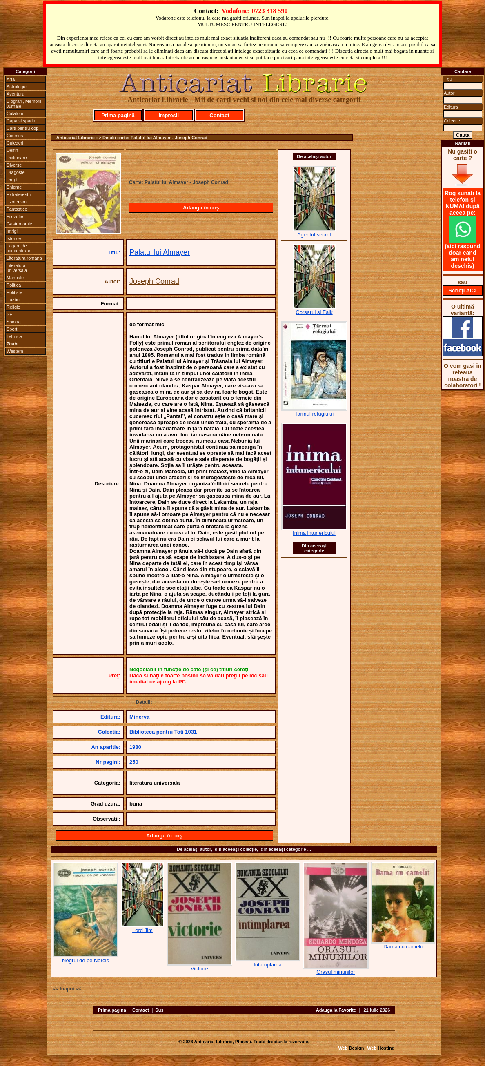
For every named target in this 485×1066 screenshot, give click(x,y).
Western (15, 351)
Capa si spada (21, 120)
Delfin (12, 150)
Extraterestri (19, 194)
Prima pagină (118, 115)
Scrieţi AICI (463, 290)
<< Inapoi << (67, 989)
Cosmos (15, 135)
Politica (14, 285)
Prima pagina (112, 1010)
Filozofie (15, 216)
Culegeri (15, 142)
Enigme (14, 187)
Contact (219, 115)
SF (9, 314)
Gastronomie (19, 223)
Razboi (13, 299)
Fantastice (17, 209)
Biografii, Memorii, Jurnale (24, 104)
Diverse (14, 164)
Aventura (15, 93)
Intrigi (12, 231)
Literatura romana (24, 258)
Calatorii (15, 113)
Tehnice (14, 336)
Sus (159, 1010)
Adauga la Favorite (336, 1010)
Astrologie (17, 86)
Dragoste (16, 172)
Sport (12, 329)
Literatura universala (17, 268)
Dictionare (17, 157)
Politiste (14, 292)
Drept (12, 179)
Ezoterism (17, 201)
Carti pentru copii (23, 128)
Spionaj (14, 321)
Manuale (15, 277)
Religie (13, 307)
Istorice (14, 238)
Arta (11, 79)
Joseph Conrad (154, 281)
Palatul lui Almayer (159, 252)
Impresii (168, 115)
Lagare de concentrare (18, 248)
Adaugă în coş (201, 208)
